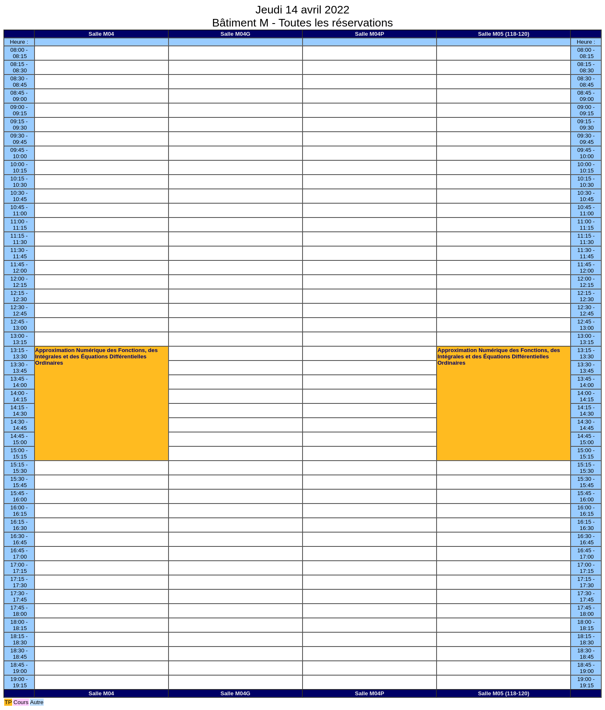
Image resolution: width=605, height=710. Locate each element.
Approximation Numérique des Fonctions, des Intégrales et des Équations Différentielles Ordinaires (96, 356)
